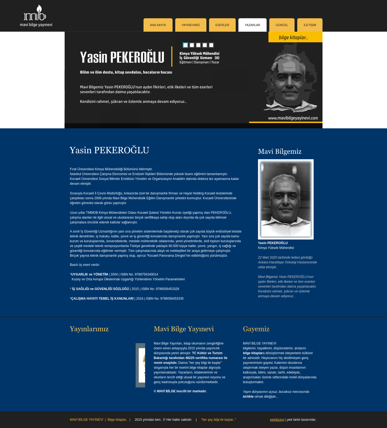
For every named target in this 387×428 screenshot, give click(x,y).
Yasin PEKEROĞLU (273, 243)
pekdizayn (277, 420)
